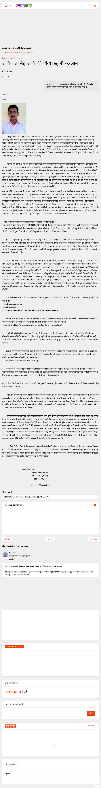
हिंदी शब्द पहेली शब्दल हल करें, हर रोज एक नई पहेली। (20, 52)
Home (4, 58)
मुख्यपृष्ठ (49, 539)
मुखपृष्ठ (8, 774)
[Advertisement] (50, 27)
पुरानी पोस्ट (93, 539)
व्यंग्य (20, 58)
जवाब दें (12, 559)
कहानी (13, 58)
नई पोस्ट (7, 539)
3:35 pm (15, 552)
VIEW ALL (92, 725)
